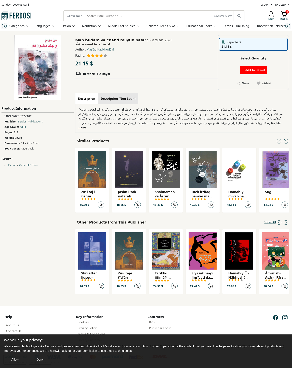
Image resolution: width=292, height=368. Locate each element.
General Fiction (28, 165)
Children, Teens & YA (161, 26)
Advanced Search (223, 16)
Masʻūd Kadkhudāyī (100, 49)
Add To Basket (253, 70)
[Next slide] (288, 26)
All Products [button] (73, 15)
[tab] (86, 98)
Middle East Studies (121, 26)
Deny (40, 359)
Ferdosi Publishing (236, 26)
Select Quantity (253, 58)
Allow (14, 359)
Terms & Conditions (91, 334)
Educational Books (199, 26)
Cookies (83, 322)
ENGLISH (281, 4)
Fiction (66, 26)
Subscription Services (270, 26)
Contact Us (13, 331)
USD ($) (265, 4)
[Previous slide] (4, 26)
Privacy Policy (87, 328)
